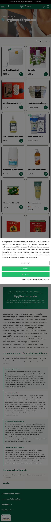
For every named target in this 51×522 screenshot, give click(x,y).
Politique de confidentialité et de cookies (35, 280)
